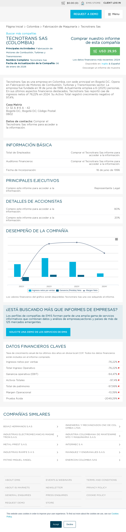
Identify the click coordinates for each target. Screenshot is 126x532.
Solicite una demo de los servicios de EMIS (38, 332)
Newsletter (54, 488)
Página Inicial (14, 26)
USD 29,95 (105, 51)
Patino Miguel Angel (17, 460)
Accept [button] (56, 524)
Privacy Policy (96, 488)
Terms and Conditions (101, 480)
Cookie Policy (96, 495)
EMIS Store (91, 3)
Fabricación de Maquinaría (60, 26)
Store (50, 503)
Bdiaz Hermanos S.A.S (17, 426)
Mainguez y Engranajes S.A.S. (85, 452)
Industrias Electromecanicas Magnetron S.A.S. (28, 435)
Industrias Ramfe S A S (18, 452)
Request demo (15, 503)
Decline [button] (69, 524)
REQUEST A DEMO (86, 14)
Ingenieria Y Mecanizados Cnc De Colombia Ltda (90, 426)
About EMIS (12, 480)
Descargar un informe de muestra (101, 68)
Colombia (33, 26)
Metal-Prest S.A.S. (15, 444)
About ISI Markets (17, 488)
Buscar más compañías (21, 33)
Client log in (112, 3)
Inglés (105, 64)
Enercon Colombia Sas (81, 460)
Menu (113, 14)
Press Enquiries (57, 495)
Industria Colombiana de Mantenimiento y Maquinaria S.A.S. (90, 435)
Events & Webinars (59, 480)
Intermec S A (74, 444)
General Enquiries (18, 495)
